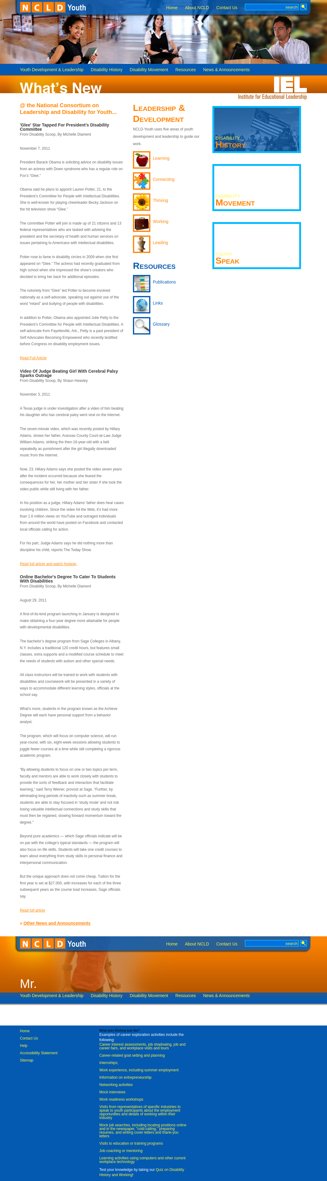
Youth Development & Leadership (51, 70)
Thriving (160, 200)
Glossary (161, 324)
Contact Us (226, 7)
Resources (185, 70)
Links (158, 303)
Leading (160, 242)
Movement (235, 200)
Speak (227, 258)
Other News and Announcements (57, 923)
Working (160, 221)
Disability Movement (149, 70)
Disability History (106, 70)
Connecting (164, 179)
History (230, 142)
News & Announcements (226, 70)
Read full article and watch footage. (48, 564)
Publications (164, 282)
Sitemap (26, 1060)
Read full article (32, 910)
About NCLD (197, 7)
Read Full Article (33, 358)
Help (24, 1046)
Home (172, 7)
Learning (161, 158)
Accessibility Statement (38, 1053)
